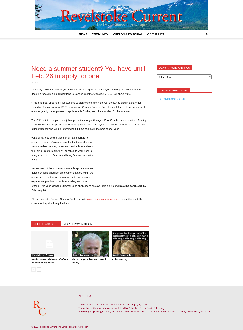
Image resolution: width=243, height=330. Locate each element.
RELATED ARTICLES (46, 224)
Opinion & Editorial (128, 34)
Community (100, 34)
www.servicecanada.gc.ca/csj (103, 198)
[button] (208, 34)
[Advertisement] (121, 50)
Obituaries (155, 34)
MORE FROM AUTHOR (77, 224)
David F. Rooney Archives (42, 255)
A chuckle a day (119, 259)
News (83, 34)
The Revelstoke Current (171, 98)
